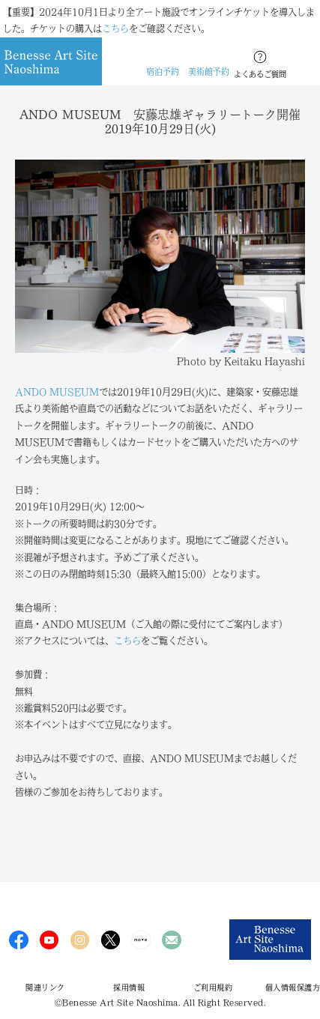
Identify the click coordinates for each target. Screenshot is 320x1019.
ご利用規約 (213, 987)
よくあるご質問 (260, 74)
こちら (115, 28)
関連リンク (45, 987)
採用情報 (129, 987)
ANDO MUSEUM (57, 391)
